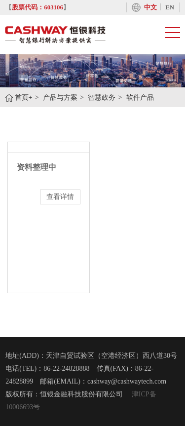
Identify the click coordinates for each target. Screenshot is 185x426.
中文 (150, 7)
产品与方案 (60, 97)
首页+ (24, 97)
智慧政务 (101, 97)
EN (169, 7)
